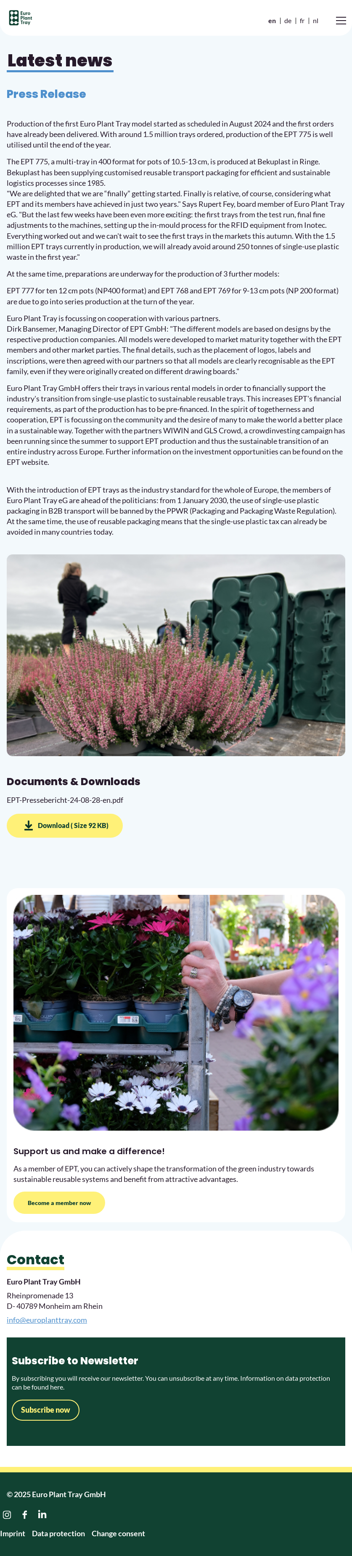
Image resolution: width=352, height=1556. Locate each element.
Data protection (58, 1533)
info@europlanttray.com (47, 1319)
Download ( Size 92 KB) (73, 825)
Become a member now (59, 1202)
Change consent (118, 1533)
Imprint (12, 1533)
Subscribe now (45, 1409)
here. (56, 1387)
